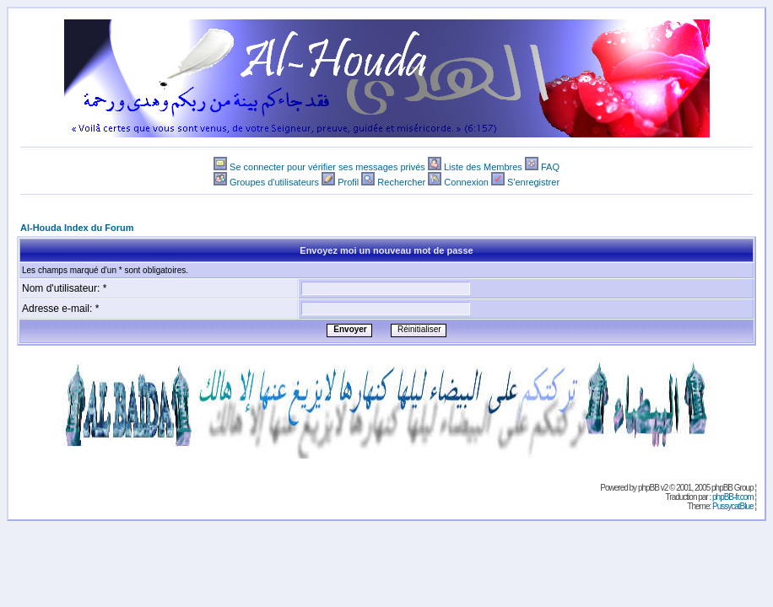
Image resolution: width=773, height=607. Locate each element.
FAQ (550, 167)
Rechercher (401, 182)
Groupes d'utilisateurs (274, 182)
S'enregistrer (533, 182)
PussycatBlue (733, 506)
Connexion (466, 182)
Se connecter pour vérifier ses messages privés (327, 167)
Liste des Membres (483, 167)
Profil (348, 182)
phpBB (648, 487)
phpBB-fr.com (733, 497)
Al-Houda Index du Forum (76, 228)
